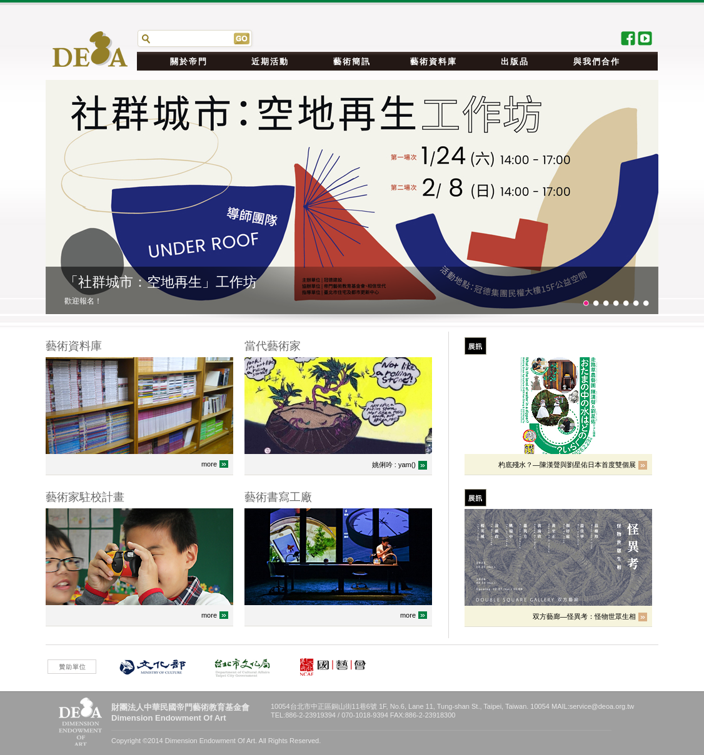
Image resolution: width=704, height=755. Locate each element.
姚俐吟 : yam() (394, 464)
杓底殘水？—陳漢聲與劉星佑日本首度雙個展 (567, 464)
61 (646, 303)
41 (626, 303)
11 (596, 303)
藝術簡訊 (352, 61)
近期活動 (270, 61)
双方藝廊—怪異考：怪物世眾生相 (584, 616)
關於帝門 (189, 61)
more (209, 464)
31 (616, 303)
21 (606, 303)
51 (636, 303)
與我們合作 (596, 61)
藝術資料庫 (433, 61)
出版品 (515, 61)
